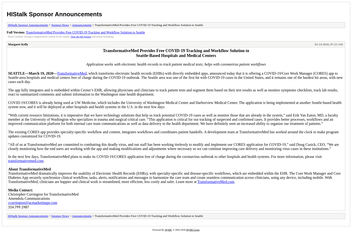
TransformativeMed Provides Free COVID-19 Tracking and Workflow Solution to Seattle (85, 32)
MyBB (168, 230)
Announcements (81, 25)
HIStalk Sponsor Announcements (54, 14)
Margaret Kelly (18, 44)
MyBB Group (192, 230)
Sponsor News (60, 25)
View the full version (81, 36)
